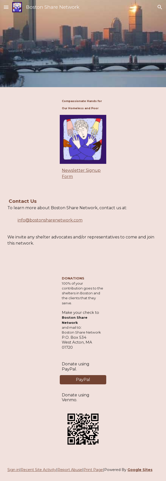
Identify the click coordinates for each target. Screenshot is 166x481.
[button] (6, 7)
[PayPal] (83, 379)
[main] (83, 104)
